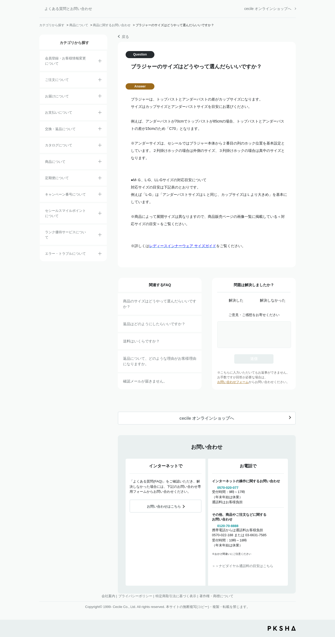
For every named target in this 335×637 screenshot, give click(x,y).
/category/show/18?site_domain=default (100, 113)
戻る (125, 37)
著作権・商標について (216, 596)
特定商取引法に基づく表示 (175, 596)
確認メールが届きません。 (145, 381)
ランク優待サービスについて (65, 234)
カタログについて (58, 145)
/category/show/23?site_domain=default (100, 254)
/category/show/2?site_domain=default (100, 80)
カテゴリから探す (51, 25)
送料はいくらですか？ (141, 341)
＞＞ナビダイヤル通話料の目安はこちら (242, 566)
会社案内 (108, 596)
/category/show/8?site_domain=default (100, 96)
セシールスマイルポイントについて (65, 213)
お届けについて (57, 96)
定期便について (57, 178)
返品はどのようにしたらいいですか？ (154, 324)
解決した (236, 300)
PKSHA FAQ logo (282, 628)
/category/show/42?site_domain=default (100, 214)
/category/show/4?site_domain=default (100, 162)
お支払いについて (58, 112)
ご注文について (57, 80)
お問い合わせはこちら (164, 506)
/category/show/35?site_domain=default (100, 146)
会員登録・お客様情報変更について (65, 60)
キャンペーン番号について (65, 194)
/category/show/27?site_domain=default (100, 195)
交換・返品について (60, 129)
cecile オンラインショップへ (267, 9)
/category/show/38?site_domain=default (100, 178)
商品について (78, 25)
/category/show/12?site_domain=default (100, 129)
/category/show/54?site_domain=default (100, 235)
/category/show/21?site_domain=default (100, 61)
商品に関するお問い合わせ (112, 25)
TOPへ (327, 604)
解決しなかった (273, 300)
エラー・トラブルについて (65, 254)
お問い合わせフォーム (233, 382)
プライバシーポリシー (135, 596)
